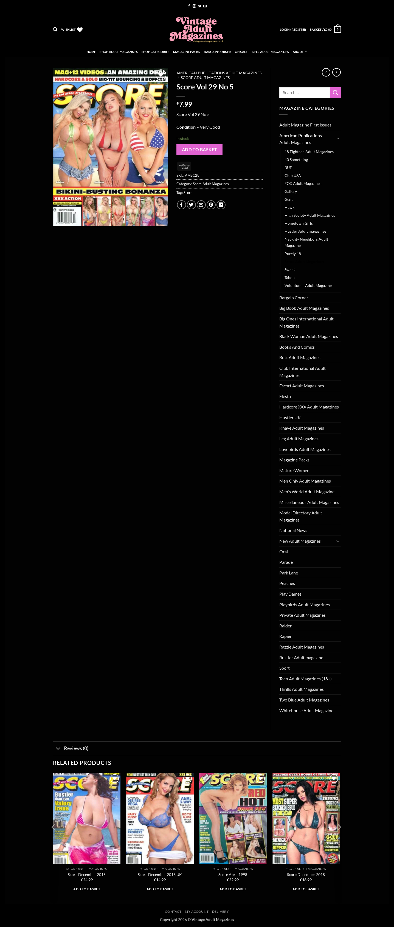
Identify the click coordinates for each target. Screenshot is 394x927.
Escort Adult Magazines (301, 385)
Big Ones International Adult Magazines (306, 322)
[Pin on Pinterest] (211, 204)
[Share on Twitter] (191, 204)
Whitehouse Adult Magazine (306, 710)
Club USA (293, 175)
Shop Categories (155, 51)
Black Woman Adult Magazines (308, 336)
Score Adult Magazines (205, 77)
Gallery (291, 191)
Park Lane (288, 572)
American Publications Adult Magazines (218, 73)
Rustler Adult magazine (301, 657)
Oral (283, 551)
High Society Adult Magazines (310, 215)
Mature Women (294, 470)
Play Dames (290, 593)
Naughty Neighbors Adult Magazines (306, 242)
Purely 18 (293, 253)
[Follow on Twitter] (199, 6)
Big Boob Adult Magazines (304, 308)
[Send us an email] (205, 6)
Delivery (220, 911)
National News (293, 530)
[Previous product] (336, 72)
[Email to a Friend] (201, 204)
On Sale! (242, 51)
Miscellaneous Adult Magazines (309, 502)
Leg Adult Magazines (299, 438)
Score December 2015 (87, 874)
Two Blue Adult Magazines (304, 699)
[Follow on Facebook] (189, 6)
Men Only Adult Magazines (305, 480)
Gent (289, 199)
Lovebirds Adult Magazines (305, 449)
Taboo (290, 277)
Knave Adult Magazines (301, 427)
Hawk (289, 207)
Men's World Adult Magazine (306, 491)
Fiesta (285, 396)
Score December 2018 (306, 874)
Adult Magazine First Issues (305, 124)
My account (197, 911)
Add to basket (199, 149)
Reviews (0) (70, 749)
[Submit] (335, 92)
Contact (173, 911)
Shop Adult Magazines (118, 51)
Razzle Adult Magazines (301, 646)
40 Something (296, 159)
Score (188, 192)
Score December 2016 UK (160, 874)
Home (91, 51)
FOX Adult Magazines (303, 183)
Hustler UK (290, 417)
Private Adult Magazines (302, 615)
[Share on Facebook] (181, 204)
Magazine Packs (186, 51)
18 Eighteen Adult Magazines (309, 151)
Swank (290, 269)
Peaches (287, 583)
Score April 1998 (232, 874)
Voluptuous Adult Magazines (309, 285)
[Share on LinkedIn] (221, 204)
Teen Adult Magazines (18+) (305, 678)
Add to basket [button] (86, 889)
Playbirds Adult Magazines (304, 604)
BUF (288, 167)
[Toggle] (337, 139)
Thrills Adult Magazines (301, 689)
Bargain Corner (217, 51)
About (300, 51)
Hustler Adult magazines (305, 231)
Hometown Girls (299, 223)
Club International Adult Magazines (302, 371)
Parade (286, 562)
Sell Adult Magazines (270, 51)
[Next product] (326, 72)
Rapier (285, 636)
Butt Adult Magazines (299, 357)
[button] (55, 29)
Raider (285, 625)
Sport (284, 667)
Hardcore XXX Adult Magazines (309, 406)
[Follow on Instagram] (194, 6)
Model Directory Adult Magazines (300, 516)
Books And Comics (297, 347)
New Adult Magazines (300, 540)
